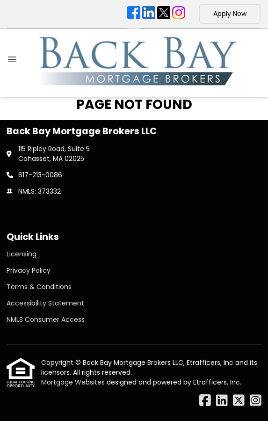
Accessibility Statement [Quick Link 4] (45, 303)
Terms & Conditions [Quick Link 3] (39, 286)
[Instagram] (178, 14)
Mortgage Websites (74, 382)
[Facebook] (133, 14)
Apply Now (229, 13)
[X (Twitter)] (163, 14)
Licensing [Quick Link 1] (21, 254)
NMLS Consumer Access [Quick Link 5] (46, 319)
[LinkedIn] (148, 14)
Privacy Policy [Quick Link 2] (29, 270)
